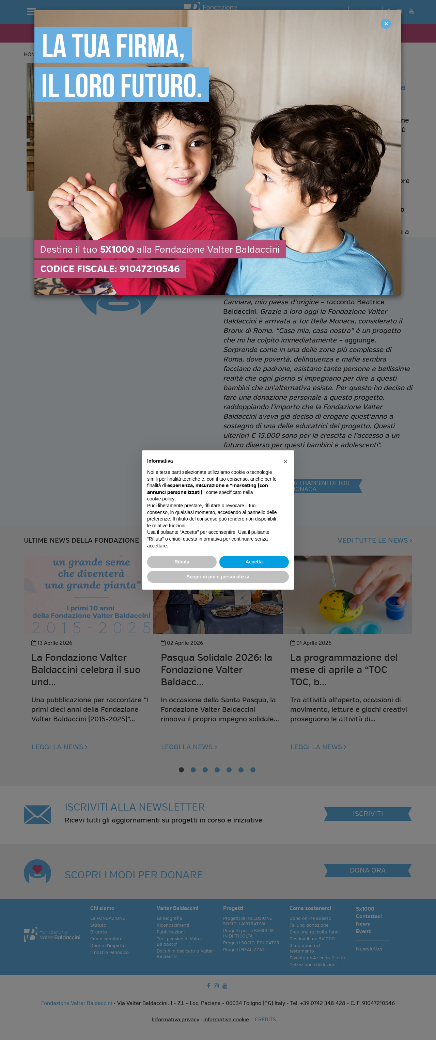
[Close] (386, 24)
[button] (285, 461)
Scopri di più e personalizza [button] (218, 576)
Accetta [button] (254, 561)
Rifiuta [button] (181, 561)
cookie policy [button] (160, 498)
